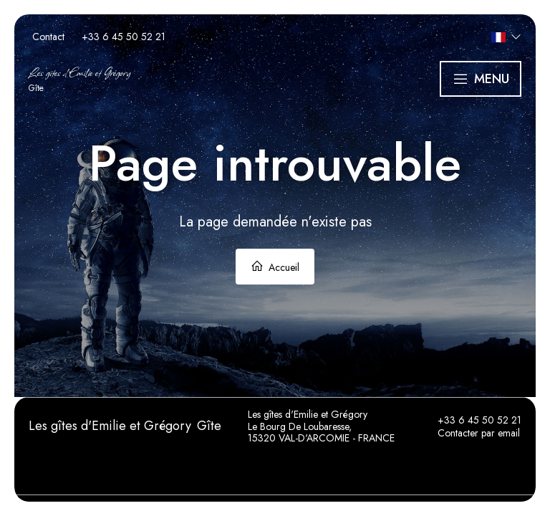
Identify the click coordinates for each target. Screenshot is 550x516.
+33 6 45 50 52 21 (471, 420)
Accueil (275, 266)
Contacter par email (470, 432)
